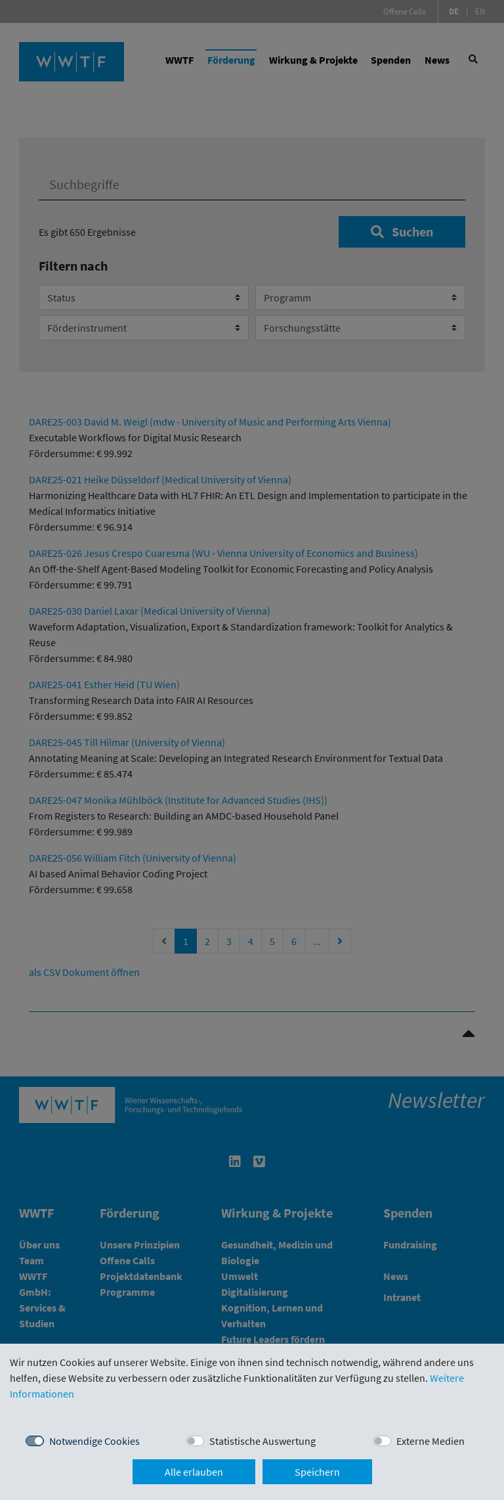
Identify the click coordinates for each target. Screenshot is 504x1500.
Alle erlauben (194, 1471)
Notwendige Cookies (94, 1440)
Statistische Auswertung (262, 1440)
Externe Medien (430, 1440)
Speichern (317, 1471)
